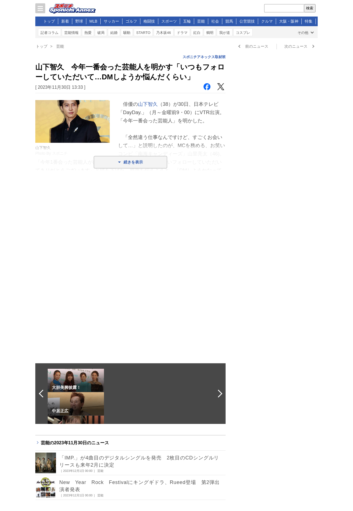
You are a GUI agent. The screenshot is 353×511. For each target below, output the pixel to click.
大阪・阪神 (288, 21)
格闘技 (149, 21)
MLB (93, 21)
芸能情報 (71, 33)
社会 (215, 21)
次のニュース (295, 46)
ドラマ (182, 33)
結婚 (113, 33)
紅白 (196, 33)
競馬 (229, 21)
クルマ (267, 21)
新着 (65, 21)
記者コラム (49, 33)
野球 (79, 21)
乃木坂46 (163, 33)
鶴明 (209, 33)
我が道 (224, 33)
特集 (308, 21)
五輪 (187, 21)
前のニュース (256, 46)
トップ (49, 21)
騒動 (126, 33)
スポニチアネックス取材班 (204, 57)
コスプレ (243, 33)
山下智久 (148, 104)
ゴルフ (131, 21)
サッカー (111, 21)
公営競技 (247, 21)
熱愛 (88, 33)
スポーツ (169, 21)
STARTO (143, 33)
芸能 (201, 21)
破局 (101, 33)
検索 (309, 8)
